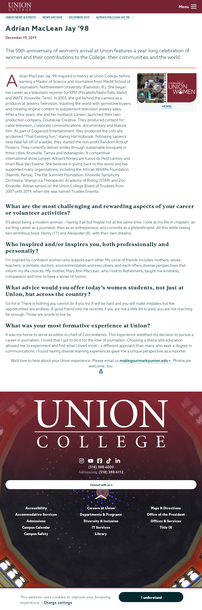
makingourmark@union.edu (145, 360)
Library (101, 534)
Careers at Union (101, 508)
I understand (151, 597)
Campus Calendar (36, 527)
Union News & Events (21, 17)
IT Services (101, 527)
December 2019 (79, 17)
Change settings (58, 603)
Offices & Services (166, 521)
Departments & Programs (101, 514)
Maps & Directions (166, 508)
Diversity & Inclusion (101, 521)
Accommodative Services (36, 514)
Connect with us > (101, 485)
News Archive (52, 17)
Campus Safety (36, 534)
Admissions (36, 521)
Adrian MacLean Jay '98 (113, 17)
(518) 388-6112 (111, 472)
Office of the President (166, 514)
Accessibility (36, 508)
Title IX (166, 527)
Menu (187, 6)
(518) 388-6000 (101, 467)
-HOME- (166, 106)
